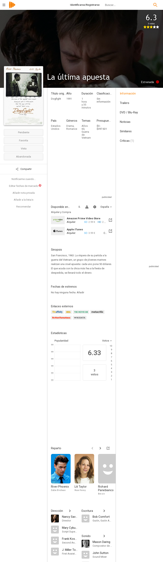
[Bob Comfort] (102, 516)
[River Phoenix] (63, 474)
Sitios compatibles (79, 206)
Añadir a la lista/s (23, 199)
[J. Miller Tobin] (70, 550)
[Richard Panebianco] (110, 474)
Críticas (127, 141)
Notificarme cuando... (24, 179)
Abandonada (23, 156)
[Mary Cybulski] (70, 528)
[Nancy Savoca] (70, 516)
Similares (126, 131)
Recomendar (23, 206)
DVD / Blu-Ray (129, 112)
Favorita (23, 140)
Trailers (124, 103)
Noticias (125, 122)
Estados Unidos (55, 127)
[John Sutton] (102, 553)
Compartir (23, 169)
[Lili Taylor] (86, 474)
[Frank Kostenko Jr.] (70, 539)
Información (128, 93)
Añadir (80, 292)
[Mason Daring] (102, 542)
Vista (23, 148)
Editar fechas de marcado (25, 185)
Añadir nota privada (24, 192)
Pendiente (23, 132)
